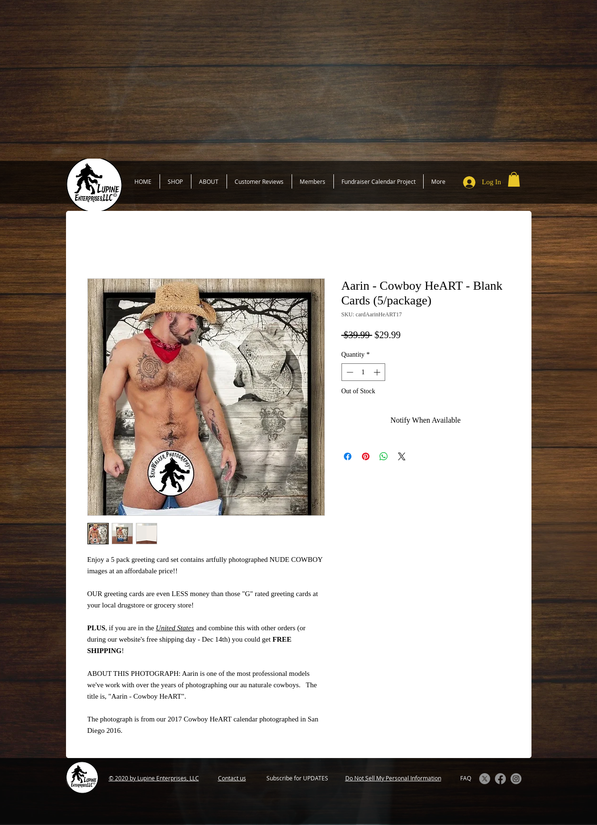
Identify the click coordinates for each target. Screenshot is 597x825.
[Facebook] (500, 778)
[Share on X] (401, 456)
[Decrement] (349, 372)
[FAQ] (465, 778)
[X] (484, 778)
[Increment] (378, 372)
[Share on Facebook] (347, 456)
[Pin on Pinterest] (365, 456)
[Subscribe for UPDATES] (297, 778)
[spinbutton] (363, 372)
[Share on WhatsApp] (383, 456)
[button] (514, 179)
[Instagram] (516, 778)
